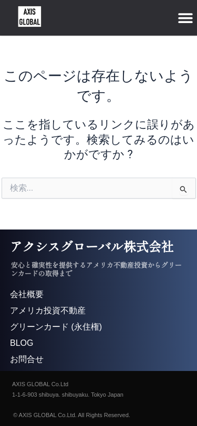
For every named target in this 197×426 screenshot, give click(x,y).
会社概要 (27, 294)
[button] (185, 17)
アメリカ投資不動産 (48, 310)
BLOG (21, 342)
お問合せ (27, 359)
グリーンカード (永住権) (56, 326)
